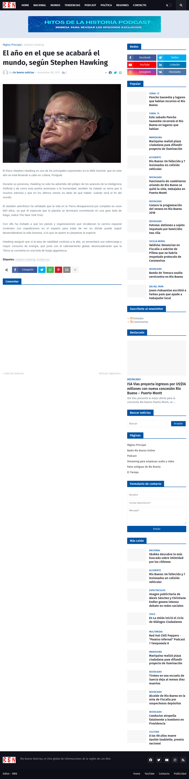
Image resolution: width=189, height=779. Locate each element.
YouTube (149, 773)
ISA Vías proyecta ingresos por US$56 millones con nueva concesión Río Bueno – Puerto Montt (156, 388)
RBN (14, 773)
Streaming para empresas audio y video (150, 461)
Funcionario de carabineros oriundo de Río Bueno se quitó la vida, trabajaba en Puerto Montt (167, 186)
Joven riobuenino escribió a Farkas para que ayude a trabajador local (167, 294)
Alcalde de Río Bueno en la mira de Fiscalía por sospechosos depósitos (167, 699)
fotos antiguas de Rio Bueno (144, 466)
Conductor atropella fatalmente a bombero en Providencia (166, 719)
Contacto (164, 773)
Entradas (137, 318)
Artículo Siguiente (109, 373)
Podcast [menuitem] (90, 5)
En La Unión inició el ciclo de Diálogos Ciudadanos (166, 620)
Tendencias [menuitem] (72, 5)
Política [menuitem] (106, 5)
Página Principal (12, 45)
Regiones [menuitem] (122, 5)
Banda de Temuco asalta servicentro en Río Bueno (166, 274)
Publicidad (180, 773)
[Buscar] (156, 424)
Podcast (132, 455)
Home (136, 773)
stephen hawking (34, 45)
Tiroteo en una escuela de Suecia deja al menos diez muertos (167, 679)
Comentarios (139, 322)
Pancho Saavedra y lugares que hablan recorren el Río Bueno (167, 101)
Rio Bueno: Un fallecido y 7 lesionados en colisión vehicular (167, 165)
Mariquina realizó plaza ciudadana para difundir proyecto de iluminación (165, 145)
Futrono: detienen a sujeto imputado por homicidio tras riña (167, 229)
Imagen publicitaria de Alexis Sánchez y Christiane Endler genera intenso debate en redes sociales (167, 599)
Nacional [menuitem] (39, 5)
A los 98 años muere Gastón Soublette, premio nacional (166, 739)
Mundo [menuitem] (55, 5)
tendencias (43, 259)
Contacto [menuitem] (139, 5)
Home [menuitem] (25, 5)
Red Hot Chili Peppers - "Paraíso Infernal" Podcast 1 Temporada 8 (167, 639)
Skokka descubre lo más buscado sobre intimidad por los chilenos (166, 558)
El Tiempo (133, 472)
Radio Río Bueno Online (141, 450)
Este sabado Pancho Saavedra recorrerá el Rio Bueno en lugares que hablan (166, 122)
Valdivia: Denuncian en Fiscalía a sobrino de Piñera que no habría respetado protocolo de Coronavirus (165, 252)
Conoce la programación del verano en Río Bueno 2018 (165, 209)
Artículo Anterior (14, 373)
